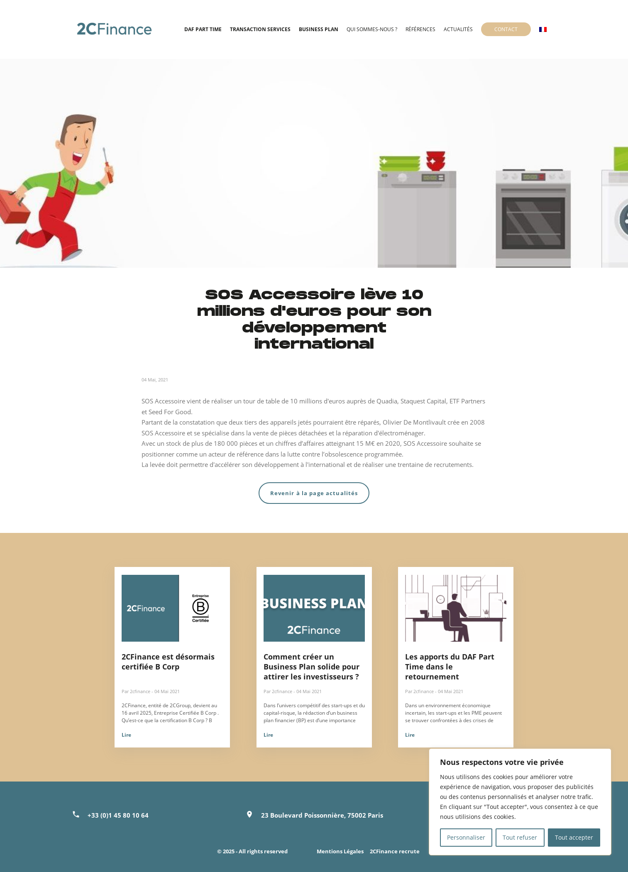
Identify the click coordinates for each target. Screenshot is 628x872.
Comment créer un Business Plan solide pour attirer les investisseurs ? (311, 666)
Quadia (386, 401)
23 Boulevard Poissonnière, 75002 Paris (322, 815)
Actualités (458, 29)
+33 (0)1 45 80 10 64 (118, 815)
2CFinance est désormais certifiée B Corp (168, 662)
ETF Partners (467, 401)
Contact (506, 29)
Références (420, 29)
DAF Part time (203, 29)
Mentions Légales (340, 851)
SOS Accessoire (163, 401)
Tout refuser (520, 837)
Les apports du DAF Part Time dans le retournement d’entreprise (449, 671)
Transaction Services (260, 29)
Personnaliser (466, 837)
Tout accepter (574, 837)
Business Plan (318, 29)
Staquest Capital (423, 401)
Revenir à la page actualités (314, 493)
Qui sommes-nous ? (372, 29)
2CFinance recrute (395, 851)
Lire (126, 734)
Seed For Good (170, 412)
